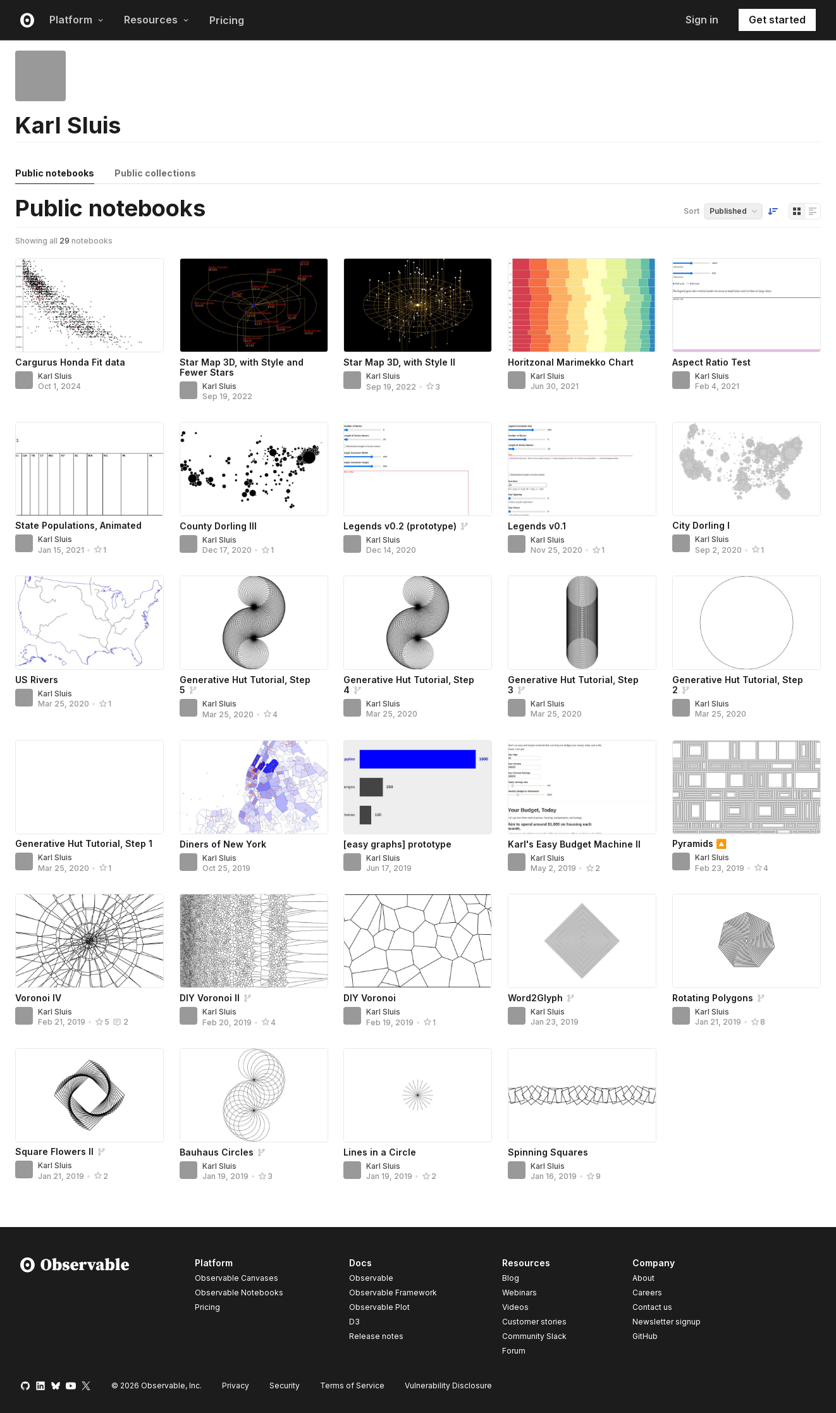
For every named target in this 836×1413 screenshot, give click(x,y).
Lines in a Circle (379, 1152)
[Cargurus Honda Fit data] (89, 305)
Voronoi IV (38, 997)
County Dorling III (218, 526)
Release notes (376, 1336)
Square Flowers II (54, 1151)
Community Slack (534, 1336)
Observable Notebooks (239, 1292)
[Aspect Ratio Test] (746, 305)
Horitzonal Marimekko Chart (571, 362)
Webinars (519, 1292)
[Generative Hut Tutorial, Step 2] (746, 623)
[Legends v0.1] (582, 469)
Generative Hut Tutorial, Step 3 (573, 684)
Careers (647, 1292)
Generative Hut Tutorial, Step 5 (245, 684)
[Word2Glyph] (582, 941)
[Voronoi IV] (89, 941)
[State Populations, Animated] (89, 469)
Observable (371, 1278)
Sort (691, 211)
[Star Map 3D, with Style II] (417, 305)
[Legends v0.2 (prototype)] (417, 469)
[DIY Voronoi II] (254, 941)
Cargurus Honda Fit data (70, 362)
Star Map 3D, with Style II (399, 362)
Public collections (155, 173)
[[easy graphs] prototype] (417, 787)
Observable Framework (393, 1292)
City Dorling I (701, 525)
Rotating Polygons (712, 997)
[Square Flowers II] (89, 1095)
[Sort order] (773, 211)
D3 (354, 1321)
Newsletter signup (666, 1321)
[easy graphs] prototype (397, 844)
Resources (156, 19)
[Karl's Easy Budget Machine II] (582, 787)
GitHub (645, 1336)
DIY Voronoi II (210, 997)
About (643, 1278)
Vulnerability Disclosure (448, 1385)
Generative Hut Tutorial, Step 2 (737, 684)
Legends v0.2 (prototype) (400, 526)
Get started (777, 19)
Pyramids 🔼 (699, 843)
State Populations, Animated (78, 525)
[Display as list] (812, 211)
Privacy (235, 1385)
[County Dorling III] (254, 469)
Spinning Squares (548, 1152)
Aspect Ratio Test (711, 362)
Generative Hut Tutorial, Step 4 (408, 684)
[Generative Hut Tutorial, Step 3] (582, 623)
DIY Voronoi (369, 997)
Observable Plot (379, 1307)
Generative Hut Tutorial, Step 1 (83, 843)
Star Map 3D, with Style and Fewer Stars (242, 367)
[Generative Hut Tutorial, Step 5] (254, 623)
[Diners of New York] (254, 787)
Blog (510, 1278)
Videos (515, 1307)
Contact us (652, 1307)
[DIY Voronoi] (417, 941)
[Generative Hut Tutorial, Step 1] (89, 787)
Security (284, 1385)
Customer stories (534, 1321)
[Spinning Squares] (582, 1095)
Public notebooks (54, 173)
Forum (514, 1350)
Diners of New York (223, 844)
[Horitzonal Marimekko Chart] (582, 305)
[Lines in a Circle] (417, 1095)
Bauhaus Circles (217, 1152)
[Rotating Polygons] (746, 941)
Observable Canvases (236, 1278)
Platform (76, 19)
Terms (352, 1385)
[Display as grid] (796, 211)
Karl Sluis (55, 376)
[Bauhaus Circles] (254, 1095)
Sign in (701, 19)
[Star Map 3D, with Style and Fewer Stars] (254, 305)
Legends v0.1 (537, 526)
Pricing (226, 20)
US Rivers (36, 679)
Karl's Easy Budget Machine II (574, 844)
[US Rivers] (89, 623)
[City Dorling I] (746, 469)
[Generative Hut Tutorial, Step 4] (417, 623)
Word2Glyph (535, 997)
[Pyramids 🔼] (746, 787)
